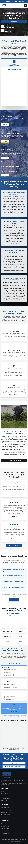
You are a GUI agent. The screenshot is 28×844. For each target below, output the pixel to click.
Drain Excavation (5, 828)
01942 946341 (22, 1)
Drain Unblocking (5, 807)
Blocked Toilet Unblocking (7, 812)
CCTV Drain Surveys (5, 801)
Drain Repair (4, 823)
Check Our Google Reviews (14, 545)
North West (5, 52)
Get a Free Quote (14, 21)
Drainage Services (5, 793)
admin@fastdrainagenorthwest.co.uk (14, 766)
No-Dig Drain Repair (5, 826)
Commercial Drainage (6, 798)
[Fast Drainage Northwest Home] (14, 775)
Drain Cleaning (4, 817)
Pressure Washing (5, 833)
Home (2, 791)
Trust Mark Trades (18, 841)
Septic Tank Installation (6, 831)
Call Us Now (14, 600)
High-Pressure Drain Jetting (7, 810)
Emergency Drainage (6, 796)
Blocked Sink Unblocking (6, 814)
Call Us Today (14, 711)
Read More (5, 124)
